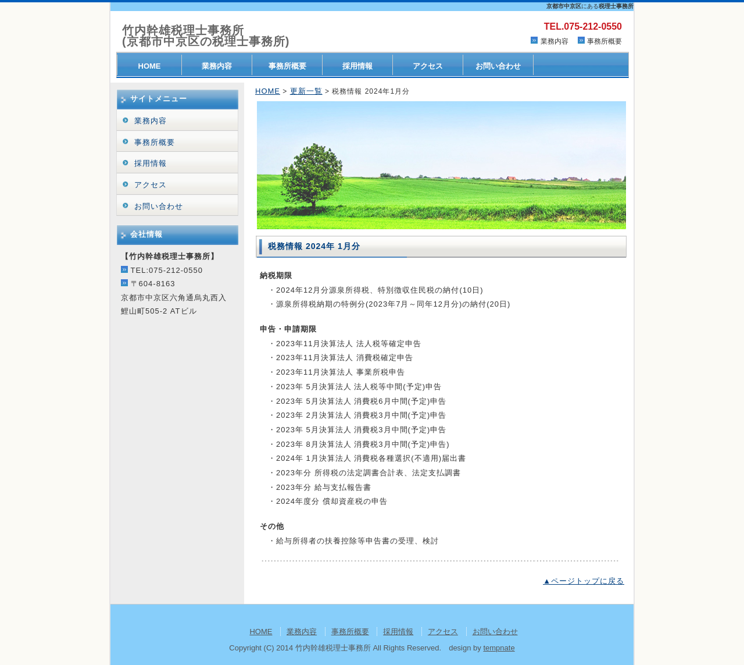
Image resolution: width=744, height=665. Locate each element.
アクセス (428, 66)
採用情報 (357, 66)
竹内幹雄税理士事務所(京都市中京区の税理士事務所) (205, 36)
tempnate (498, 647)
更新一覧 (306, 91)
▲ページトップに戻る (583, 581)
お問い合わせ (498, 66)
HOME (149, 66)
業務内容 (554, 41)
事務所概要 (604, 41)
